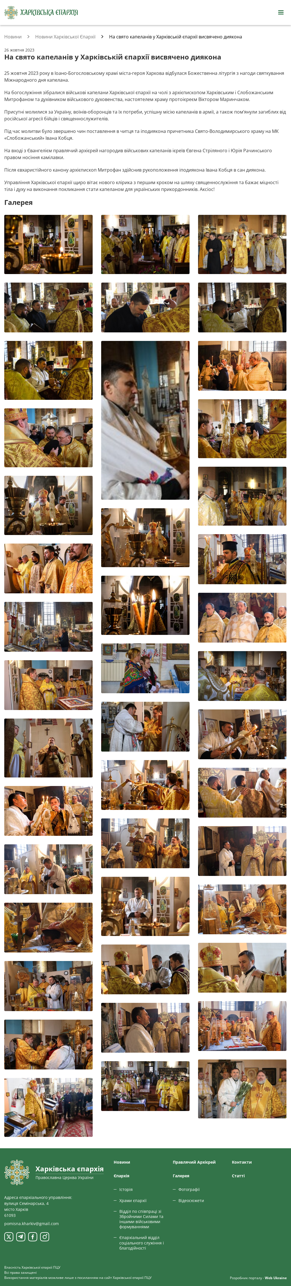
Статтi (238, 1175)
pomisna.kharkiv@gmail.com (31, 1223)
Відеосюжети (191, 1200)
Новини (122, 1162)
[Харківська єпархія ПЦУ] (41, 13)
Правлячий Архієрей (194, 1162)
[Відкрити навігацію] (281, 12)
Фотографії (189, 1189)
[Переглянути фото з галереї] (48, 244)
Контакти (242, 1162)
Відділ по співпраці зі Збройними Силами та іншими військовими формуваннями (141, 1219)
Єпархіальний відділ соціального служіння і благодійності (141, 1242)
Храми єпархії (133, 1200)
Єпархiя (121, 1175)
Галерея (181, 1175)
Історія (126, 1189)
